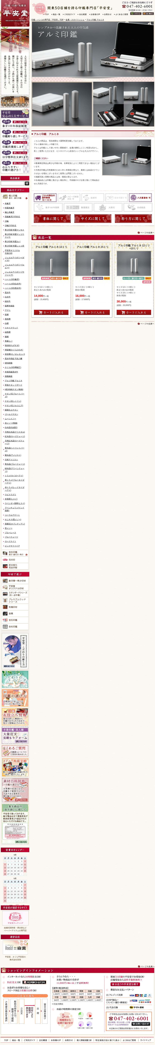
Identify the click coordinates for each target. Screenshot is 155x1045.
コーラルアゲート (12, 515)
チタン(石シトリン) (13, 401)
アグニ (7, 310)
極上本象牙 (9, 212)
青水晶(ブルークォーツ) (15, 464)
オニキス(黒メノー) (13, 519)
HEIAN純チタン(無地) (14, 389)
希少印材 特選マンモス (14, 230)
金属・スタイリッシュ (75, 20)
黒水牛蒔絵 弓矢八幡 (13, 359)
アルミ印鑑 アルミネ (95, 20)
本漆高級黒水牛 (11, 372)
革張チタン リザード (13, 385)
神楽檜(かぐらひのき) (14, 350)
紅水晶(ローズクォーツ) (15, 436)
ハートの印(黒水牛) (13, 288)
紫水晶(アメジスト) (13, 455)
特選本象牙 (9, 208)
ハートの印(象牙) (12, 279)
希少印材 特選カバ (12, 241)
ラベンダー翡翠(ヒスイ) (15, 503)
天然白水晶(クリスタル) (15, 432)
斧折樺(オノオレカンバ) (15, 354)
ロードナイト (10, 541)
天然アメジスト (11, 460)
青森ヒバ (8, 341)
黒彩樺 (7, 319)
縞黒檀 (7, 332)
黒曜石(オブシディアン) (15, 524)
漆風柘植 (8, 376)
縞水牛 (7, 301)
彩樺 (7, 315)
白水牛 (7, 297)
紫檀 (7, 337)
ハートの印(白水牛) (13, 284)
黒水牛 (7, 292)
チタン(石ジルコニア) (14, 405)
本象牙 (7, 203)
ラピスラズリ (10, 495)
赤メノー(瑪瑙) (11, 423)
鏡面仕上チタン (11, 410)
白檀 (7, 323)
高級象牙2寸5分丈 (12, 217)
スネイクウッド (11, 328)
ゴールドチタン (11, 414)
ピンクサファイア (12, 546)
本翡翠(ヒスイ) (11, 499)
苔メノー (8, 528)
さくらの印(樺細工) (13, 367)
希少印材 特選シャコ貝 (14, 246)
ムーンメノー (10, 419)
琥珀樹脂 (8, 363)
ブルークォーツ (11, 537)
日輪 (7, 221)
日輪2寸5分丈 (10, 225)
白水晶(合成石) (11, 427)
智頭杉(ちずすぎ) (12, 345)
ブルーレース (10, 533)
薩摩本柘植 (9, 306)
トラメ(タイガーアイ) (14, 476)
